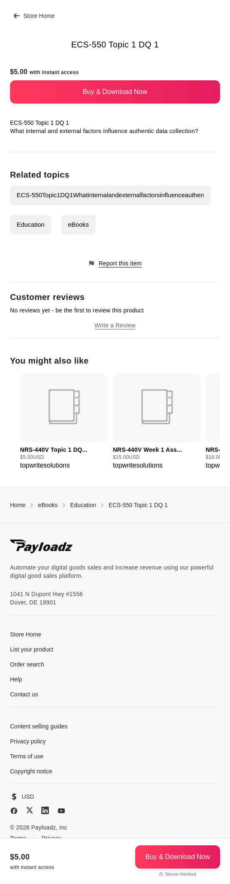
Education (31, 224)
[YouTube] (61, 811)
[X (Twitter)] (29, 810)
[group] (64, 421)
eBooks (78, 224)
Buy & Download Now (115, 91)
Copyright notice (31, 771)
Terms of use (26, 756)
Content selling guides (39, 726)
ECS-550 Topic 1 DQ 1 (138, 505)
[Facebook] (14, 811)
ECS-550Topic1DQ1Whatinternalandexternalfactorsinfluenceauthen (110, 194)
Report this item (115, 263)
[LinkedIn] (45, 810)
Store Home (34, 15)
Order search (27, 664)
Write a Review (114, 325)
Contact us (24, 694)
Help (16, 679)
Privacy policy (28, 741)
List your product (31, 649)
